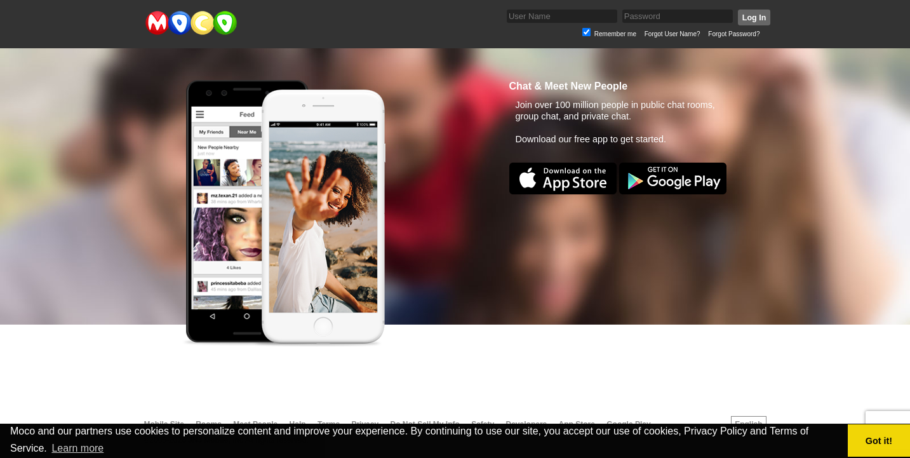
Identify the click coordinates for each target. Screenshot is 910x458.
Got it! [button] (879, 441)
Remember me (615, 33)
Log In (753, 17)
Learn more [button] (77, 448)
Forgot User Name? (672, 33)
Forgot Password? (733, 33)
